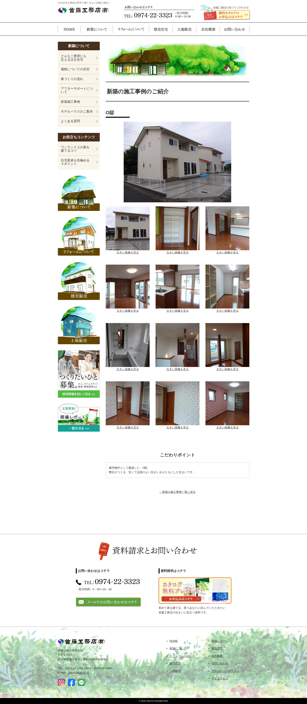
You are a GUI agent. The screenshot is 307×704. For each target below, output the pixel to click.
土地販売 (184, 29)
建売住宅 (161, 29)
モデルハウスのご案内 (77, 111)
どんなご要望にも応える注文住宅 (73, 57)
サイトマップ (219, 678)
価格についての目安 (75, 69)
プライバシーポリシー (225, 670)
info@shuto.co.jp (78, 672)
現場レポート (219, 641)
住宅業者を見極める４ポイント (75, 162)
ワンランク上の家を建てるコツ (75, 148)
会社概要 (208, 29)
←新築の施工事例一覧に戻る (177, 491)
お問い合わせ (234, 29)
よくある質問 (70, 121)
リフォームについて (131, 29)
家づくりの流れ (72, 79)
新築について (97, 29)
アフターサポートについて (77, 90)
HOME (69, 29)
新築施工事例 (70, 101)
